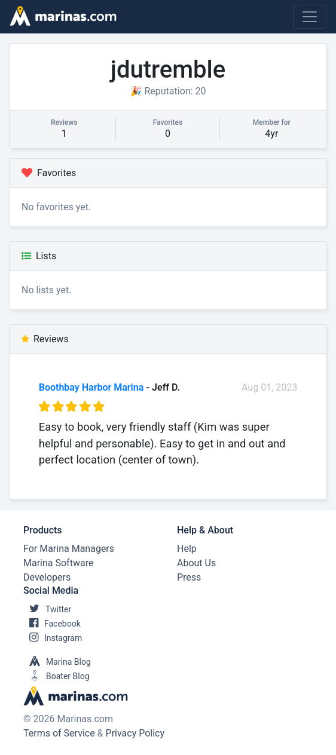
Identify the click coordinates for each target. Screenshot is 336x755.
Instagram (52, 638)
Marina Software (58, 563)
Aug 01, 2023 (269, 387)
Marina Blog (57, 662)
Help (187, 548)
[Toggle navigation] (309, 17)
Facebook (52, 623)
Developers (47, 577)
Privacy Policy (135, 733)
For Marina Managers (68, 548)
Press (189, 577)
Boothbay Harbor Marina (91, 387)
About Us (196, 563)
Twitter (47, 609)
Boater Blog (56, 676)
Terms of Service (59, 733)
